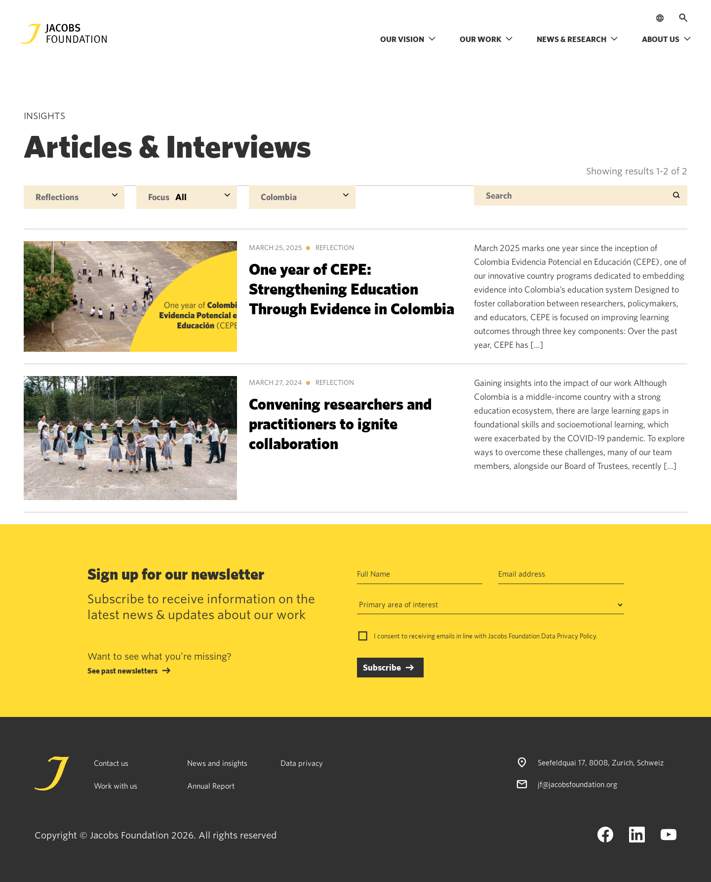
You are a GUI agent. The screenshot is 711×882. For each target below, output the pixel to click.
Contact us (111, 762)
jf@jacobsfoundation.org (577, 784)
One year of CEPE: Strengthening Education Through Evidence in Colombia (351, 288)
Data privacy (301, 762)
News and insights (217, 762)
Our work (486, 39)
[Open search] (683, 18)
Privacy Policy (576, 636)
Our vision (408, 39)
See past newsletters (122, 670)
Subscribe (382, 667)
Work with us (115, 785)
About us (666, 39)
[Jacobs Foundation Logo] (64, 34)
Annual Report (211, 785)
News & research (577, 39)
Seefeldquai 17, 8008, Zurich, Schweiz (601, 762)
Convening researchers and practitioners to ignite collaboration (340, 423)
